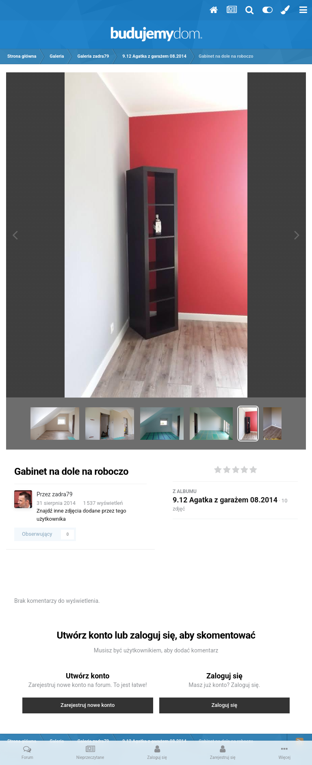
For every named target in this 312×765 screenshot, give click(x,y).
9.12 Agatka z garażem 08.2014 (225, 500)
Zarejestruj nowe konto (88, 705)
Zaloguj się (224, 705)
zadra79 (62, 494)
